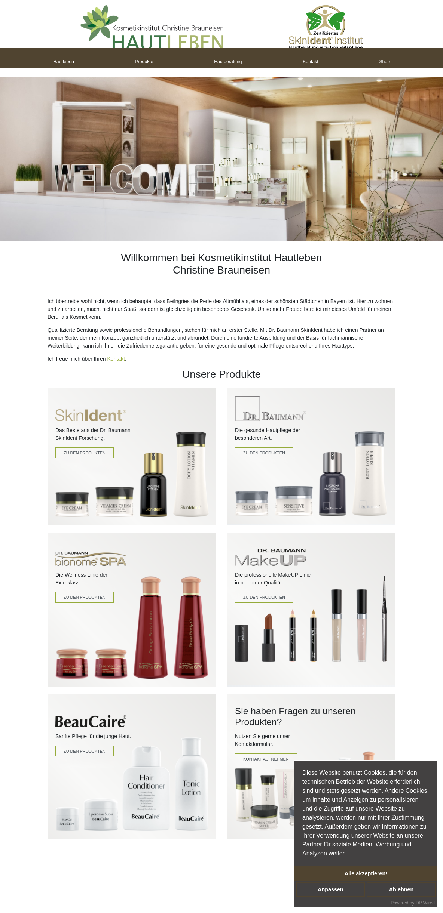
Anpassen (330, 889)
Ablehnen (401, 889)
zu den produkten (264, 597)
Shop (384, 62)
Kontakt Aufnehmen (266, 759)
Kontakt (310, 62)
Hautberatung (228, 62)
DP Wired (425, 903)
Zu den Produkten (85, 453)
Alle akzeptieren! (366, 873)
